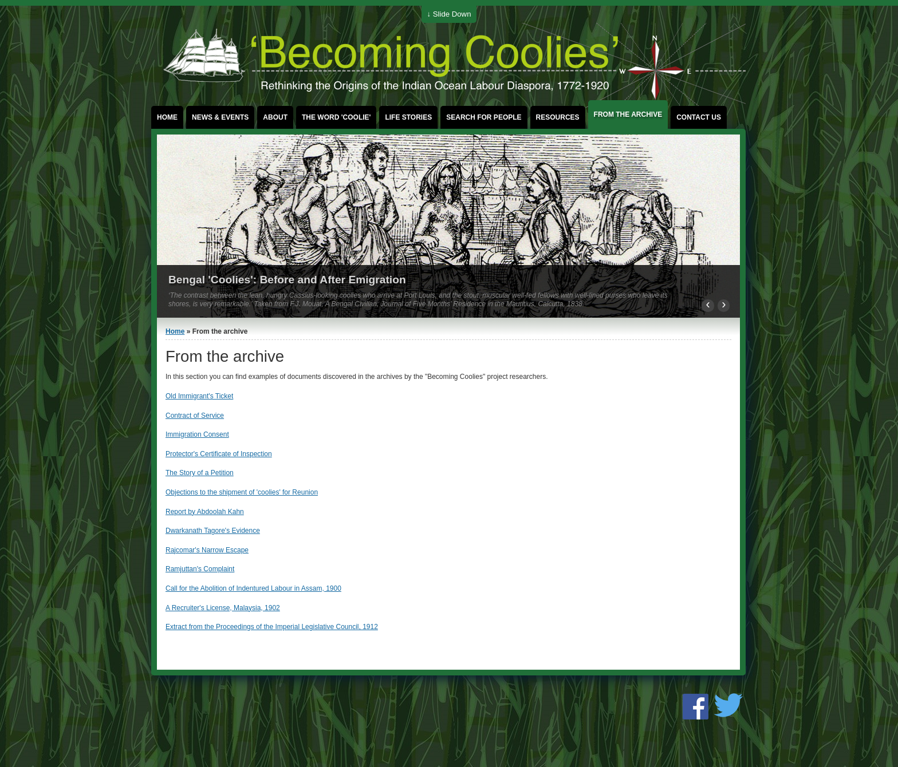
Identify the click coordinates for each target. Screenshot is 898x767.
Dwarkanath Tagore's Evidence (213, 531)
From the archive (628, 114)
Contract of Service (195, 416)
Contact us (698, 117)
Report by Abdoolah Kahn (205, 512)
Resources (558, 117)
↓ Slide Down (449, 14)
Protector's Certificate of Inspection (219, 454)
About (275, 117)
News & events (220, 117)
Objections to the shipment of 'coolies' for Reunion (242, 492)
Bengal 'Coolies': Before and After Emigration (287, 280)
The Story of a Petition (200, 473)
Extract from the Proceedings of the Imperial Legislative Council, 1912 (272, 627)
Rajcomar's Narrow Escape (207, 550)
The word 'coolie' (336, 117)
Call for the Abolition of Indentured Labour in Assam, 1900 (253, 588)
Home (167, 117)
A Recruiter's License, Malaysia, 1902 (223, 608)
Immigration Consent (197, 434)
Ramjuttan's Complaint (200, 569)
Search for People (483, 117)
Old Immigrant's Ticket (199, 396)
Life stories (408, 117)
